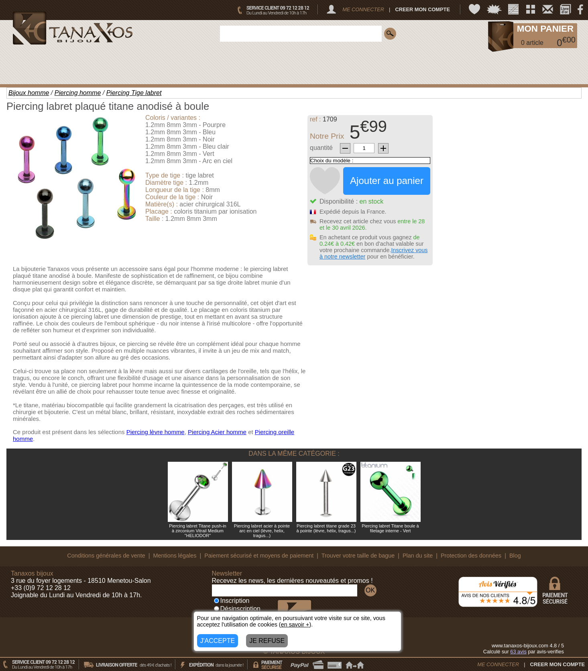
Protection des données (471, 555)
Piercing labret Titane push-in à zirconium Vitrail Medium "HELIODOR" (197, 530)
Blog (515, 555)
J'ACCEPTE (217, 640)
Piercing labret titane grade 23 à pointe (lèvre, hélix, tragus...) (326, 528)
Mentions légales (174, 555)
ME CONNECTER (363, 9)
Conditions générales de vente (106, 555)
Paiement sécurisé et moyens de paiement (258, 555)
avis (518, 652)
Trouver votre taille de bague (358, 555)
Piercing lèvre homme (155, 431)
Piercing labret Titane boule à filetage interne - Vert (390, 528)
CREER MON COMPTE (422, 9)
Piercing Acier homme (217, 431)
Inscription (232, 600)
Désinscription (237, 608)
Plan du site (418, 555)
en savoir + (295, 624)
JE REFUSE (267, 640)
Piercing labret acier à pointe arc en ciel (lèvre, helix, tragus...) (262, 530)
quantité (321, 147)
